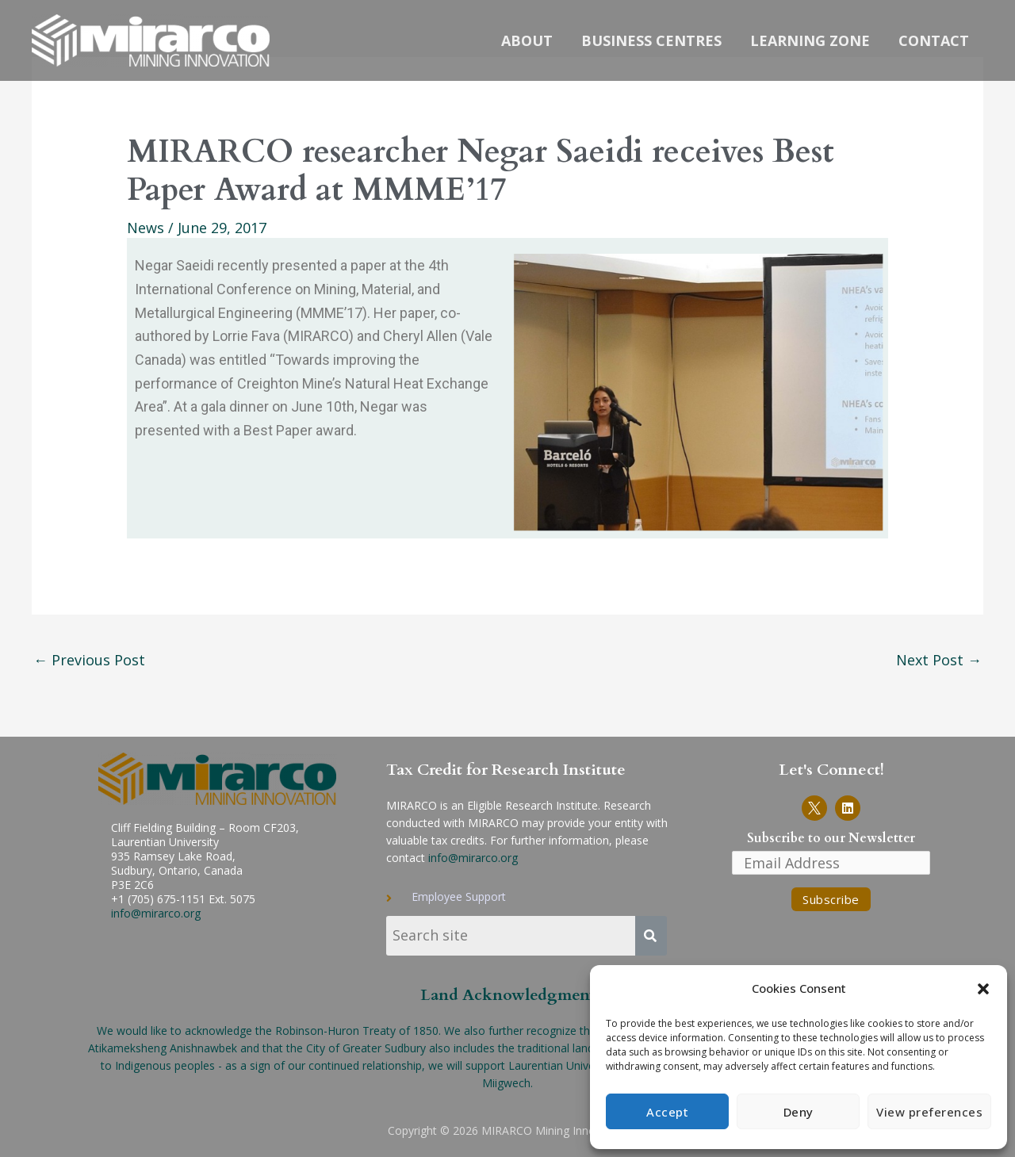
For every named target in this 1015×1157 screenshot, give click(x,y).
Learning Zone (810, 40)
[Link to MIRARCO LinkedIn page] (847, 808)
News (145, 227)
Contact (933, 40)
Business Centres (651, 40)
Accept (667, 1112)
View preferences (929, 1112)
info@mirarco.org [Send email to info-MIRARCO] (156, 913)
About (527, 40)
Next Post (939, 659)
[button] (983, 989)
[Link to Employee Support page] (538, 897)
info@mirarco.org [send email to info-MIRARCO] (473, 857)
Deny (798, 1112)
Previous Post (89, 659)
